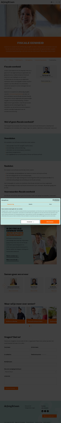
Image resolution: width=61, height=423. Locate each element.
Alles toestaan (49, 221)
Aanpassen (30, 221)
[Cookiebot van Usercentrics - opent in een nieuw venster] (53, 200)
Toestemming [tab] (10, 204)
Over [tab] (50, 204)
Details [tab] (30, 204)
